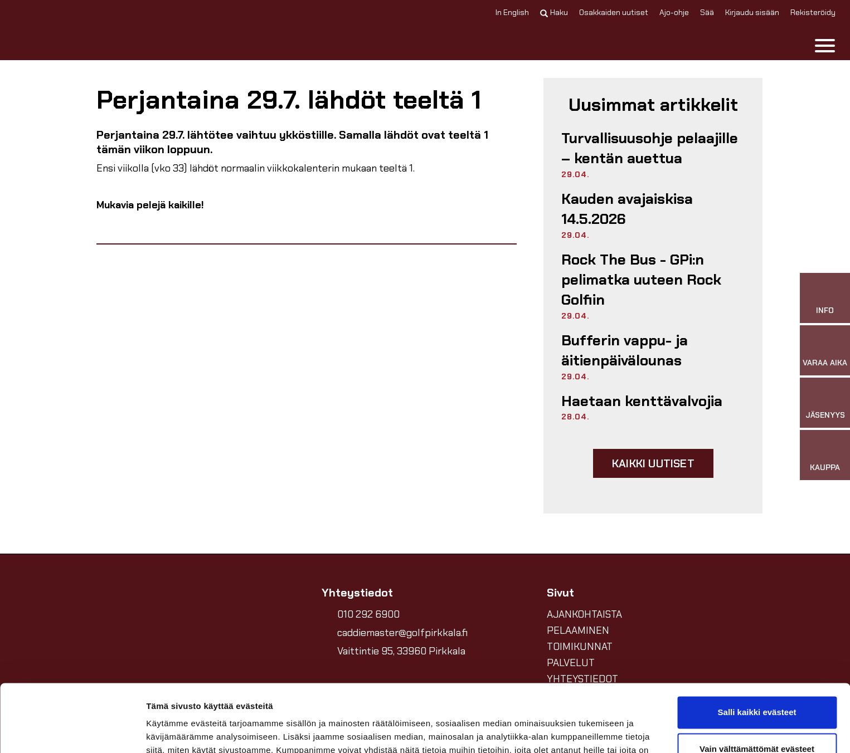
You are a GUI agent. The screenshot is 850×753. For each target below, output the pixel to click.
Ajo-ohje (674, 12)
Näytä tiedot (170, 731)
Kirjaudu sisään (752, 12)
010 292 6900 (368, 614)
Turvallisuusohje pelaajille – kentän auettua (649, 148)
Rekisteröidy (813, 12)
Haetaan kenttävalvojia (641, 401)
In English (512, 12)
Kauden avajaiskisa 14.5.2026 (627, 208)
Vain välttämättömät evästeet (757, 685)
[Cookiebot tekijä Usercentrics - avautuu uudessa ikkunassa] (72, 731)
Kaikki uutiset (653, 463)
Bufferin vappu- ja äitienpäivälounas (624, 350)
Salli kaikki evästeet (757, 649)
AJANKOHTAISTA (584, 614)
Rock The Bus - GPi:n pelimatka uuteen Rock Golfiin (641, 280)
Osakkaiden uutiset (613, 12)
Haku (554, 12)
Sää (707, 12)
